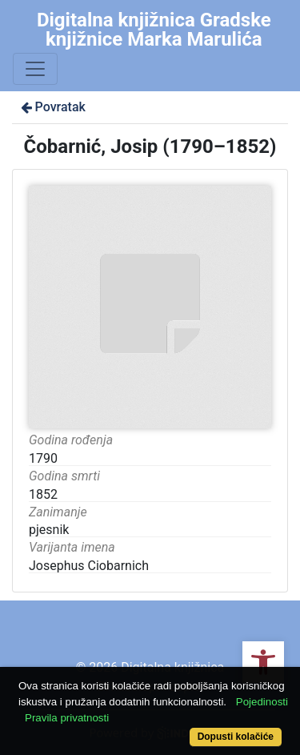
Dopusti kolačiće (236, 736)
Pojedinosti (262, 702)
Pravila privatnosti (67, 718)
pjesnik (49, 529)
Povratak (52, 106)
